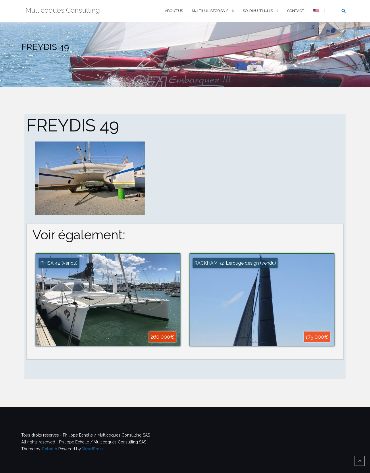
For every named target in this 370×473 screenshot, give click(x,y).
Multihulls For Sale (210, 11)
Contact (295, 11)
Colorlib (49, 449)
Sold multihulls (258, 11)
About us (174, 11)
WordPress (92, 449)
